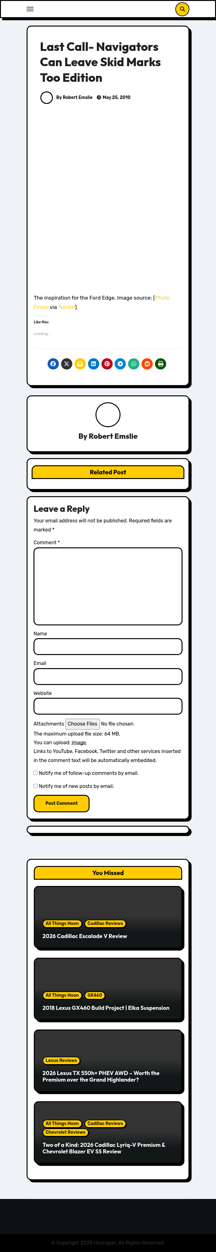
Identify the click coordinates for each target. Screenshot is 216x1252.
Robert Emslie (113, 436)
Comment (46, 542)
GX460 (95, 995)
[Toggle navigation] (30, 9)
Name (40, 634)
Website (42, 693)
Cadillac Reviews (105, 923)
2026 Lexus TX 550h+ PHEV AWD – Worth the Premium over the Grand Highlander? (101, 1076)
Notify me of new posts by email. (76, 786)
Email (39, 663)
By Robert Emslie (66, 97)
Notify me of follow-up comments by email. (88, 773)
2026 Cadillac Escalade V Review (85, 936)
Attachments (48, 724)
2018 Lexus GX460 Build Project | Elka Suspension (106, 1007)
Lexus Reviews (61, 1060)
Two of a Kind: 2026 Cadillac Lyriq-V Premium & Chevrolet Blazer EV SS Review (104, 1148)
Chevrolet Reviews (65, 1132)
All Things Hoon (62, 923)
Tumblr (66, 307)
